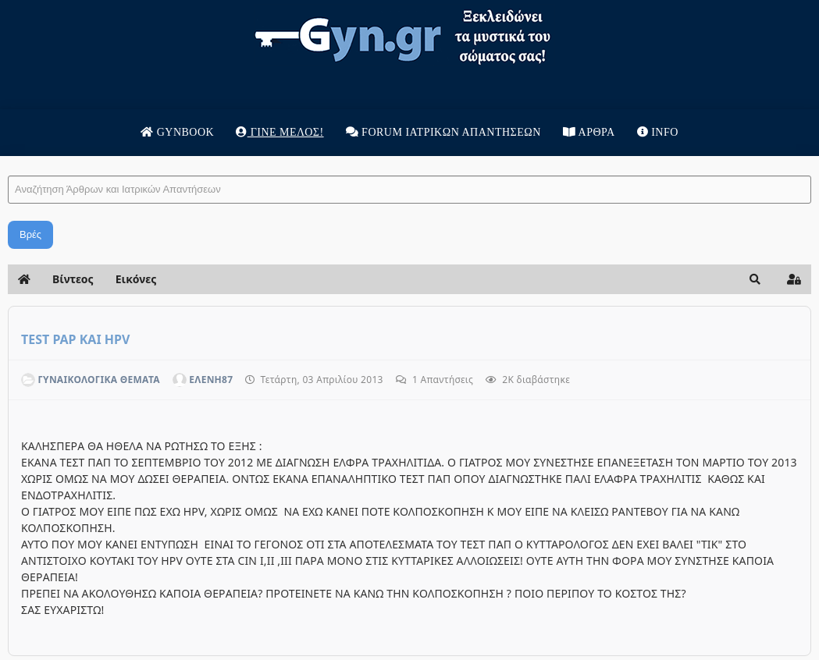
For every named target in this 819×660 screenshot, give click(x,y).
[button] (755, 279)
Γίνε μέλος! (279, 132)
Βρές (30, 234)
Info (657, 132)
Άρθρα (589, 132)
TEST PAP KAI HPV (75, 339)
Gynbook (177, 132)
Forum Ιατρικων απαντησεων (443, 132)
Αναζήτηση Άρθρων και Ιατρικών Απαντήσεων (8, 160)
